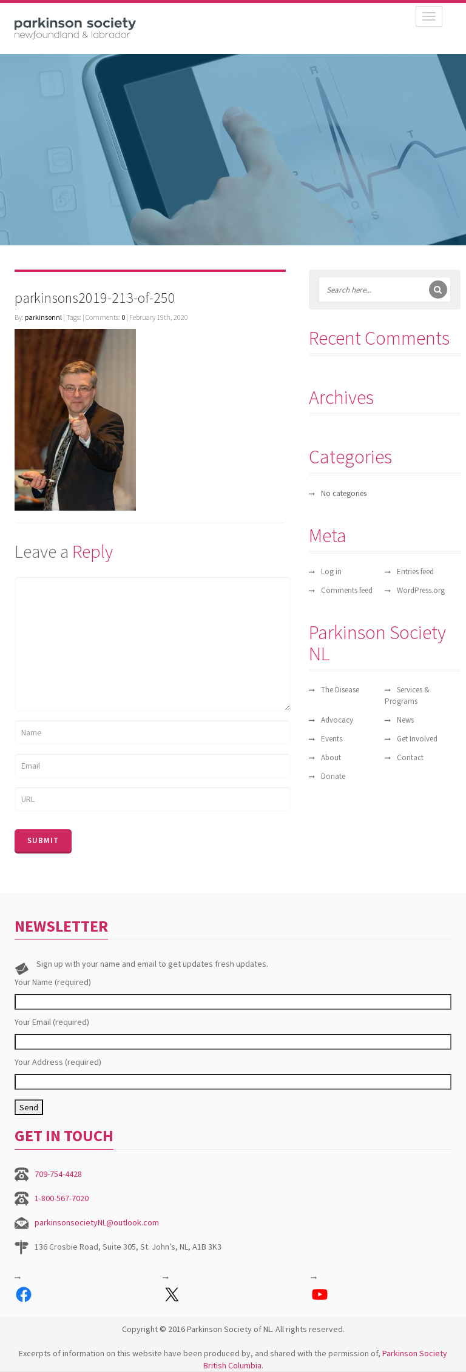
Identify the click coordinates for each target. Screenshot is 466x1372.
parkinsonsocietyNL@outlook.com (97, 1222)
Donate (333, 776)
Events (331, 739)
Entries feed (415, 571)
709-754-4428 (58, 1173)
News (405, 720)
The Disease (340, 689)
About (331, 757)
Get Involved (417, 739)
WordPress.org (421, 590)
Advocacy (337, 720)
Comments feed (347, 590)
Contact (410, 757)
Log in (331, 571)
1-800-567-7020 (62, 1198)
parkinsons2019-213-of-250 (95, 297)
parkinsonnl (43, 317)
